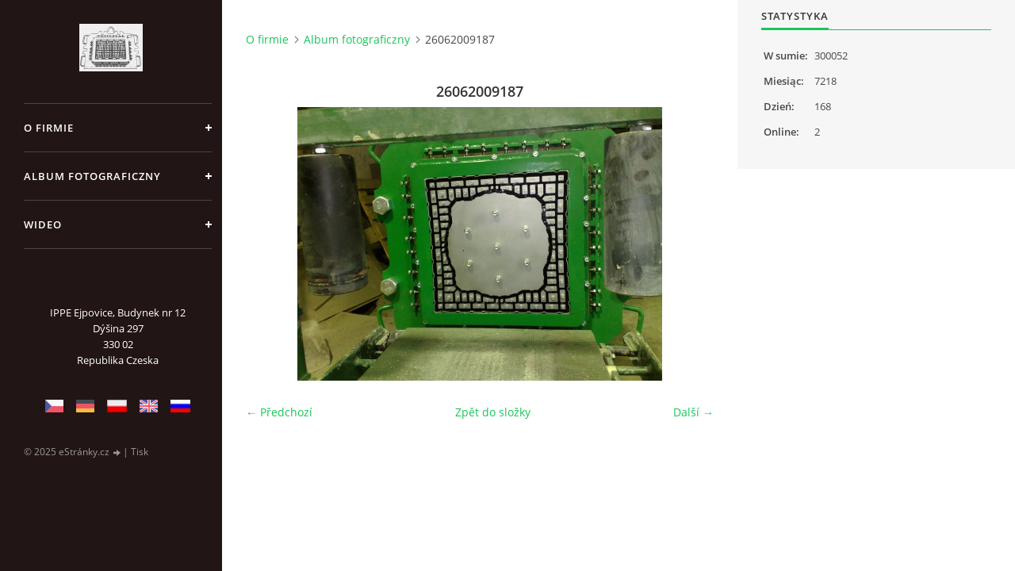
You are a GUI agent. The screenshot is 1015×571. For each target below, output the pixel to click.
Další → (693, 412)
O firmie (49, 128)
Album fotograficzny (92, 176)
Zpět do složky (492, 412)
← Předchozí (279, 412)
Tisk (139, 451)
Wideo (43, 224)
